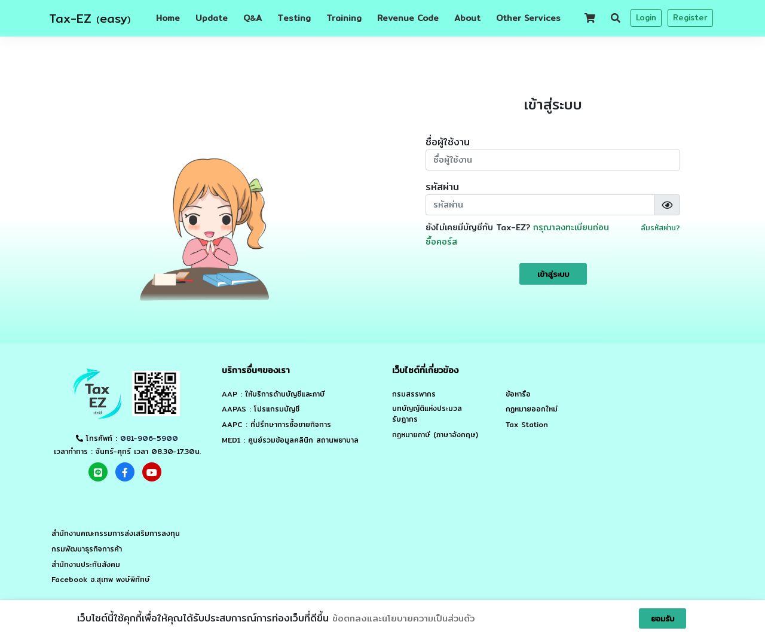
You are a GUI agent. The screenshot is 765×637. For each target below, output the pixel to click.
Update (211, 18)
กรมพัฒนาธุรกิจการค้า (86, 549)
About (467, 18)
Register (690, 17)
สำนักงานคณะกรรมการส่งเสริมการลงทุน (115, 533)
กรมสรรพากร (414, 394)
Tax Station (527, 424)
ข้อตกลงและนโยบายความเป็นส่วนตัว (403, 618)
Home (168, 18)
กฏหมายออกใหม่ (532, 409)
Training (344, 18)
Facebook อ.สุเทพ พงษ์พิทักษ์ (100, 579)
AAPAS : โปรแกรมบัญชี (260, 409)
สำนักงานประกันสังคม (85, 564)
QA (252, 18)
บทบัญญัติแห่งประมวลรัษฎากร (427, 414)
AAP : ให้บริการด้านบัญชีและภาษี (273, 394)
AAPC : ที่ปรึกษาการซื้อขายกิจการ (276, 424)
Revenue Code (408, 18)
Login (646, 17)
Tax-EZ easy (89, 18)
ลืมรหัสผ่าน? (660, 227)
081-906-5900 (149, 438)
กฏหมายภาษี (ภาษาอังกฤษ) (435, 434)
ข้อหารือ (518, 394)
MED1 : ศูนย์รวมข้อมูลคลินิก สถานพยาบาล (290, 440)
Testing (294, 18)
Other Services (528, 18)
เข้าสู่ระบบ (553, 274)
